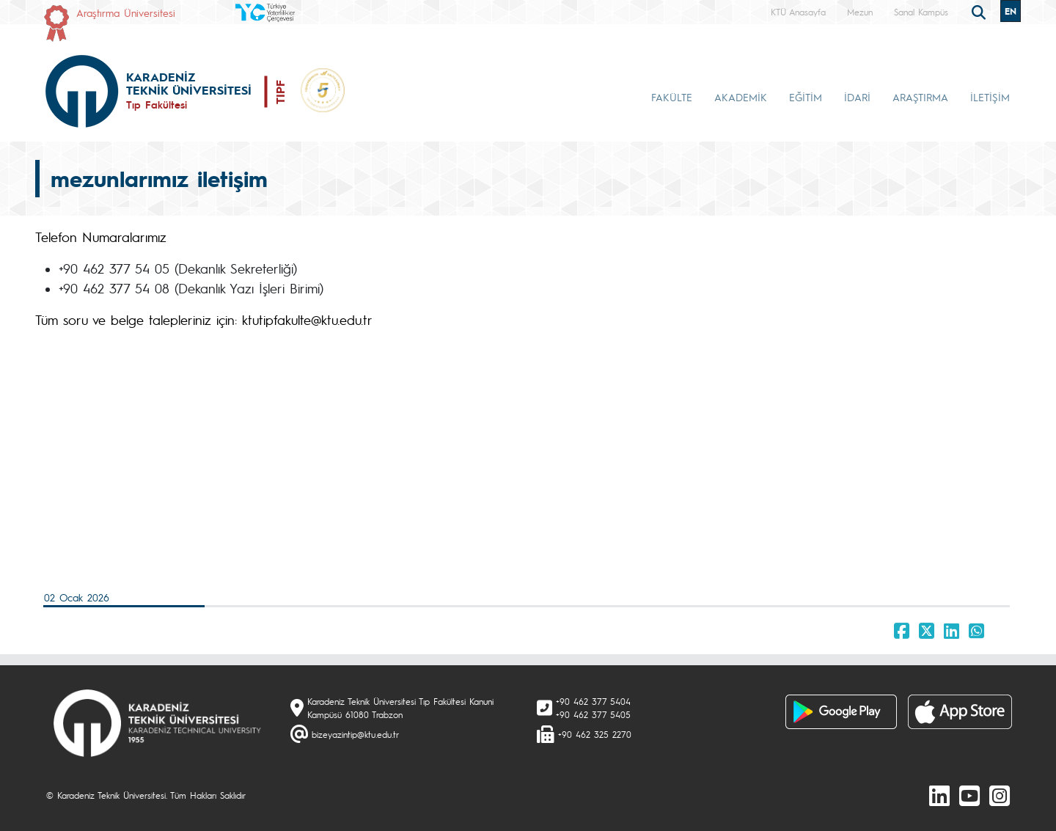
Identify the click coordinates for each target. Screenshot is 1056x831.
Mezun (860, 12)
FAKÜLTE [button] (671, 96)
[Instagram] (999, 795)
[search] (980, 11)
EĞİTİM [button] (805, 96)
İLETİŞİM (990, 96)
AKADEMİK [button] (740, 96)
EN (1010, 11)
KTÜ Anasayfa (798, 12)
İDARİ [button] (857, 96)
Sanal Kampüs (921, 12)
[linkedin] (939, 795)
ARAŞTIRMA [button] (920, 96)
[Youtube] (969, 795)
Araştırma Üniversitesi (125, 12)
